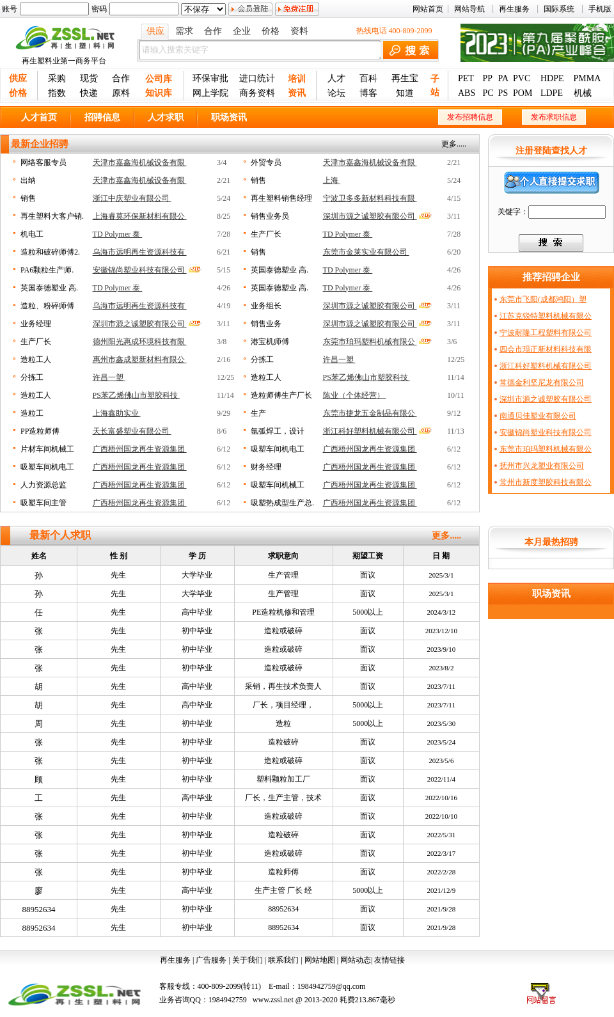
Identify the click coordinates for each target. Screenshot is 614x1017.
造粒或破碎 (283, 630)
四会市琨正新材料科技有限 (546, 349)
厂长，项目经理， (283, 704)
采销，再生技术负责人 (283, 686)
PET (466, 78)
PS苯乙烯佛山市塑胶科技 (366, 377)
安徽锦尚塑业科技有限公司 (140, 269)
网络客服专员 (43, 162)
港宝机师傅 (270, 341)
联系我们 (283, 960)
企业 (242, 31)
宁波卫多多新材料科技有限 (370, 198)
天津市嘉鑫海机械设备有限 (140, 162)
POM (522, 93)
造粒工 (31, 413)
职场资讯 (229, 117)
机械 (583, 93)
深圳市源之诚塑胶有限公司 (370, 216)
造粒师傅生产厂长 (281, 395)
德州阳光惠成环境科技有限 (140, 341)
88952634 (39, 909)
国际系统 (559, 8)
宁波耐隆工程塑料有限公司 (546, 332)
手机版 (599, 8)
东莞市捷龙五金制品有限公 (370, 413)
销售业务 (266, 323)
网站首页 (428, 8)
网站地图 (319, 960)
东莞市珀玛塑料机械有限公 (370, 341)
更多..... (453, 143)
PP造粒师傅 (39, 431)
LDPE (551, 93)
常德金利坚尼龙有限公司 (542, 382)
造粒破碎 (283, 741)
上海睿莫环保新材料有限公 (140, 216)
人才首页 (39, 117)
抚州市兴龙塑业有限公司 (542, 465)
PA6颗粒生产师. (47, 269)
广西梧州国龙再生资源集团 (140, 449)
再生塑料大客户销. (52, 216)
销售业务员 (270, 216)
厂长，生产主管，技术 (283, 797)
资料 (299, 31)
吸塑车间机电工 (277, 449)
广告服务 (211, 960)
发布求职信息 (554, 117)
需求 (184, 31)
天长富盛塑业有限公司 (132, 431)
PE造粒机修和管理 (283, 612)
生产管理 (283, 575)
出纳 (28, 180)
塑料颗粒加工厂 (283, 779)
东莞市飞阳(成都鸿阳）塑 (543, 299)
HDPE (552, 78)
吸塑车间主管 (43, 502)
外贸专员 (266, 162)
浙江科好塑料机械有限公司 (370, 431)
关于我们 (247, 960)
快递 (89, 93)
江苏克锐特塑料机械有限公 (546, 315)
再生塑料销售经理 (281, 198)
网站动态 (355, 960)
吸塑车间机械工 (277, 484)
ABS (466, 93)
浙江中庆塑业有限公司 (132, 198)
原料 (121, 93)
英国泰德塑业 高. (279, 269)
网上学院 (210, 93)
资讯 (297, 93)
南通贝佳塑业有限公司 (538, 415)
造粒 (283, 723)
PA (503, 78)
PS (503, 93)
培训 (297, 79)
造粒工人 (35, 359)
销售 (258, 180)
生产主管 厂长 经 (283, 890)
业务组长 (266, 305)
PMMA (587, 78)
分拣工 (262, 359)
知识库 (158, 93)
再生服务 (514, 8)
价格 (270, 31)
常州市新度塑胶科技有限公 (546, 482)
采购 (57, 78)
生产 (258, 413)
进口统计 (257, 78)
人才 (336, 78)
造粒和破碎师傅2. (50, 252)
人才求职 (166, 117)
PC (487, 93)
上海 (331, 180)
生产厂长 (266, 234)
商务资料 (257, 93)
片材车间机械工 (47, 449)
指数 (57, 93)
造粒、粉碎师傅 (47, 305)
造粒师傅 (283, 871)
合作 (213, 31)
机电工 (31, 234)
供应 (155, 31)
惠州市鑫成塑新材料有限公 (140, 359)
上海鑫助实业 (117, 413)
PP (487, 78)
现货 (89, 78)
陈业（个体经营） (354, 395)
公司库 (158, 79)
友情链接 (389, 960)
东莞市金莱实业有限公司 (366, 252)
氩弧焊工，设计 (277, 431)
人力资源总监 (43, 484)
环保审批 (210, 78)
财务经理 (266, 466)
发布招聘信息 (470, 117)
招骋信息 (102, 117)
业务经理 (35, 323)
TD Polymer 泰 (118, 234)
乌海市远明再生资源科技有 (140, 252)
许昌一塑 (339, 359)
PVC (521, 78)
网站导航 (469, 8)
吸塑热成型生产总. (282, 502)
